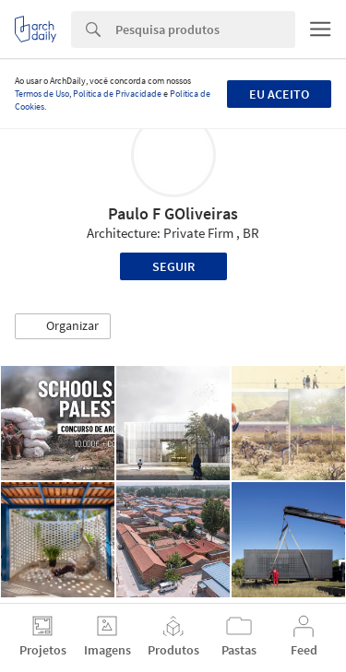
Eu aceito (279, 94)
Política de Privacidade (117, 94)
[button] (63, 326)
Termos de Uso (42, 94)
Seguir (173, 266)
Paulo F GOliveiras (173, 213)
